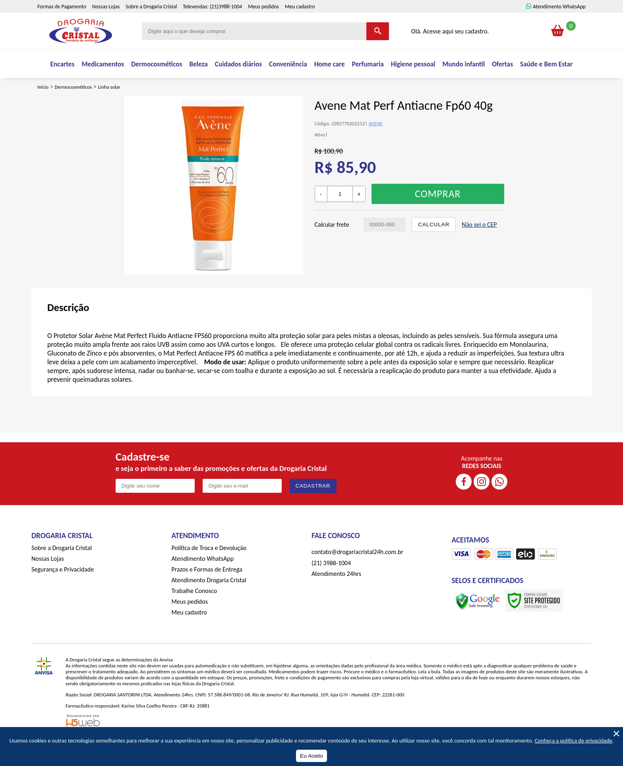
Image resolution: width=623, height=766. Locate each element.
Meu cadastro (300, 25)
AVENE (376, 147)
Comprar (437, 217)
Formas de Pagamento (61, 25)
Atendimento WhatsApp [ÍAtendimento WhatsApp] (559, 25)
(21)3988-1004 (226, 25)
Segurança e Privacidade (62, 593)
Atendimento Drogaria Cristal (209, 603)
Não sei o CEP (479, 248)
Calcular (433, 248)
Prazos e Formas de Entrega (207, 593)
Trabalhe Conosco (194, 614)
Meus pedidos (263, 25)
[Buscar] (377, 50)
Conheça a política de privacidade (573, 740)
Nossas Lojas (106, 25)
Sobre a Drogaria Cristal (151, 25)
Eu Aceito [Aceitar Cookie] (311, 756)
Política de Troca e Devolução (209, 571)
